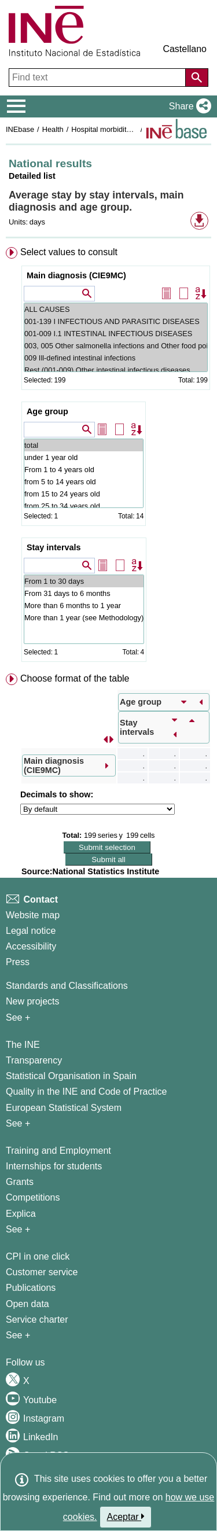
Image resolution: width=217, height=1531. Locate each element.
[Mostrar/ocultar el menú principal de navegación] (16, 106)
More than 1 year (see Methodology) (84, 618)
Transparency (34, 1060)
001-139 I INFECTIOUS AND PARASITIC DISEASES (115, 321)
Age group (47, 411)
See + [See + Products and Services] (18, 1335)
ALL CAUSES (115, 309)
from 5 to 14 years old (83, 482)
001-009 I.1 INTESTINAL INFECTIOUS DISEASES (115, 333)
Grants (20, 1182)
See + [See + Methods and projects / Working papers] (18, 1017)
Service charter (37, 1319)
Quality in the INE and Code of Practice (86, 1091)
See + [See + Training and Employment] (18, 1229)
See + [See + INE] (18, 1123)
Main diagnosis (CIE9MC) (76, 275)
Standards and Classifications (67, 986)
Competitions (33, 1197)
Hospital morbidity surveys (114, 129)
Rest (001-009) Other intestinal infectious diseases (115, 370)
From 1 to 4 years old (83, 469)
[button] (187, 106)
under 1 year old (83, 457)
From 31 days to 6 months (84, 593)
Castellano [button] (185, 49)
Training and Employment (58, 1150)
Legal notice (31, 931)
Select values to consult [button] (68, 252)
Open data (27, 1304)
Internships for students (54, 1166)
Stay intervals (54, 547)
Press (18, 962)
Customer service (42, 1272)
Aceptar (126, 1516)
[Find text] (98, 77)
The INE (23, 1045)
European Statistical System (64, 1108)
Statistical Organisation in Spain (71, 1076)
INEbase (20, 129)
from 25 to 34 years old (83, 506)
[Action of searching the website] (196, 77)
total (83, 445)
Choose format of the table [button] (75, 678)
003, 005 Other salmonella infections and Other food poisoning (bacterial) (115, 346)
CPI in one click (37, 1256)
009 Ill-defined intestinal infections (115, 358)
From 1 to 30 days (84, 581)
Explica (21, 1214)
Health (53, 129)
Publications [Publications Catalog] (31, 1288)
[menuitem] (108, 457)
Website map (33, 915)
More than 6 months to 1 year (84, 605)
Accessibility (31, 946)
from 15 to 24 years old (83, 494)
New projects (32, 1001)
